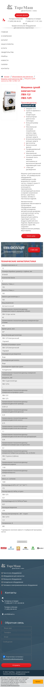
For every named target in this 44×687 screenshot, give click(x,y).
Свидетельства (7, 52)
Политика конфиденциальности (10, 685)
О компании (6, 36)
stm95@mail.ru (9, 614)
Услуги (4, 48)
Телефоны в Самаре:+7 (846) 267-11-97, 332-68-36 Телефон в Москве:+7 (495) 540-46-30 (14, 605)
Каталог (4, 40)
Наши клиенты (7, 44)
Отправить (16, 665)
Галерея (4, 64)
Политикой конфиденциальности (13, 659)
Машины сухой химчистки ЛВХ (12, 79)
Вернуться (22, 541)
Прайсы (4, 56)
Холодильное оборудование (13, 582)
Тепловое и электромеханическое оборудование (20, 585)
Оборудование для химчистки (22, 77)
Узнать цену (31, 236)
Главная (4, 32)
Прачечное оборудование (12, 573)
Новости (4, 60)
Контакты (5, 68)
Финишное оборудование (12, 579)
